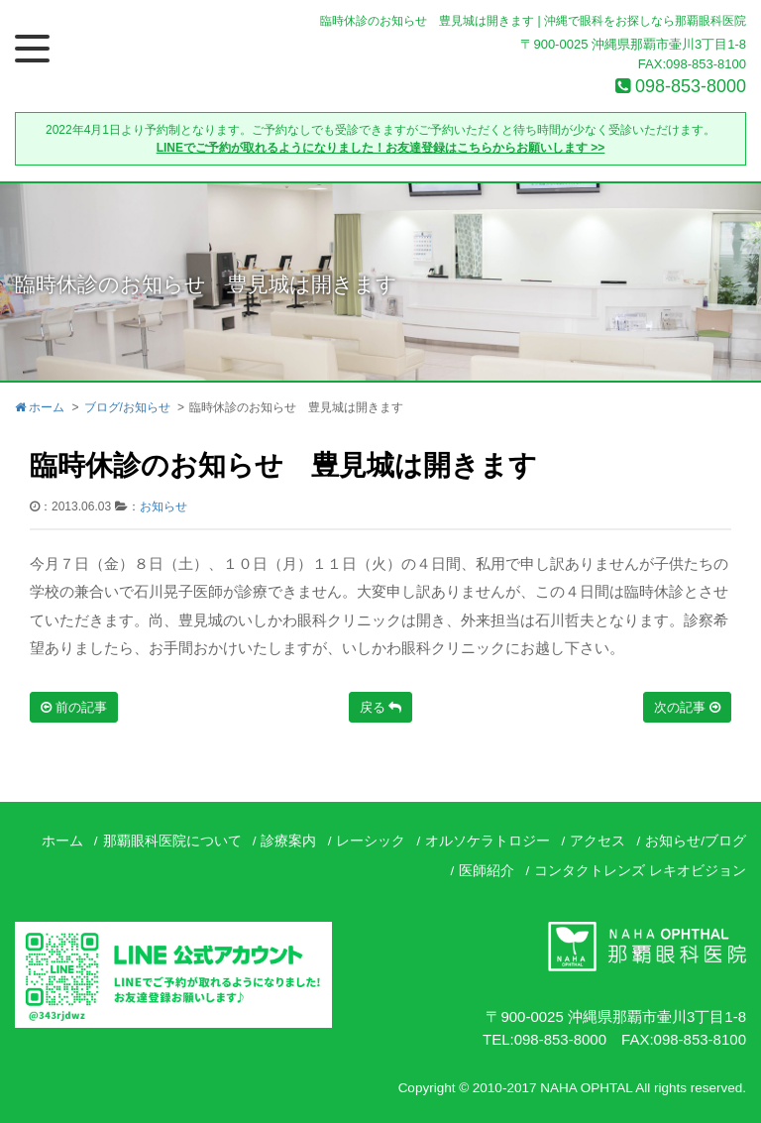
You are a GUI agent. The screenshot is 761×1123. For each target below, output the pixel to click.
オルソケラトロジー (487, 841)
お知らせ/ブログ (695, 841)
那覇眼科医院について (172, 841)
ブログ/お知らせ (127, 407)
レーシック (370, 841)
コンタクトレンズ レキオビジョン (640, 870)
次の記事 (687, 707)
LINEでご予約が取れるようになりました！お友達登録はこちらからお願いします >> (381, 148)
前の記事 (74, 707)
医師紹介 (486, 870)
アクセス (597, 841)
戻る (381, 707)
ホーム (39, 407)
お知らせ (163, 506)
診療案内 (288, 841)
